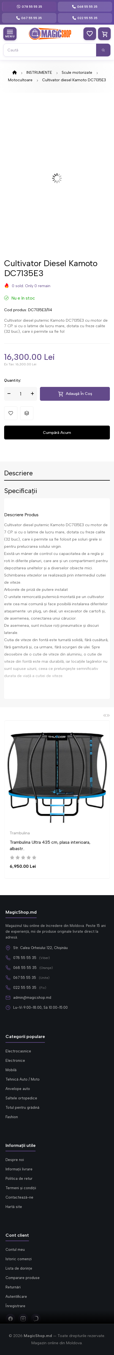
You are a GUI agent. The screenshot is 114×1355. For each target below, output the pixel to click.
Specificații (20, 491)
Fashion (12, 1117)
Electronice (15, 1060)
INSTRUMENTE (39, 72)
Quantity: (12, 380)
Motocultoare (20, 80)
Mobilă (11, 1070)
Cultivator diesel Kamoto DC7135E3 (74, 80)
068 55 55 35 (25, 968)
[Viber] (36, 1319)
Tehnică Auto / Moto (23, 1079)
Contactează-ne (19, 1197)
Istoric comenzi (19, 1259)
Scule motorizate (77, 72)
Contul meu (15, 1249)
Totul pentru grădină (22, 1107)
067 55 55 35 (24, 978)
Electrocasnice (18, 1051)
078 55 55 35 (24, 958)
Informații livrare (19, 1169)
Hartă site (14, 1207)
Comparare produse (23, 1278)
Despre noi (15, 1160)
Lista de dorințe (19, 1268)
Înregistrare (15, 1306)
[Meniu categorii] (10, 33)
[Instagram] (23, 1319)
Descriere (18, 473)
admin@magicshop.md (32, 997)
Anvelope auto (18, 1089)
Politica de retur (19, 1178)
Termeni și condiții (21, 1188)
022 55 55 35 (24, 988)
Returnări (13, 1287)
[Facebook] (10, 1319)
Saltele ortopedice (21, 1098)
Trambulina (30, 833)
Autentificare (16, 1296)
